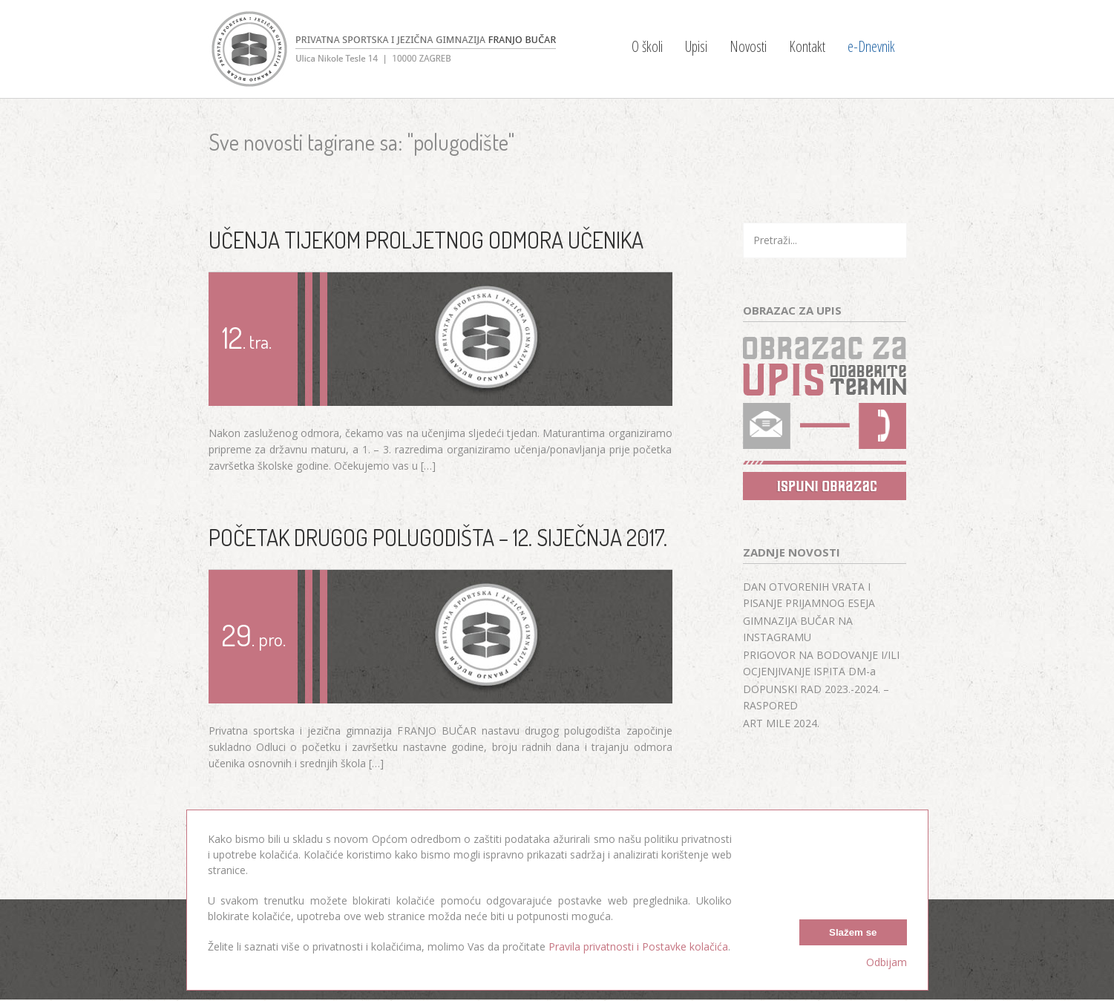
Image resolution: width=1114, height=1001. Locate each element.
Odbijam (886, 962)
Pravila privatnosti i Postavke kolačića (638, 946)
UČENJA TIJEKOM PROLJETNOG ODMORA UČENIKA (426, 240)
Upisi (696, 46)
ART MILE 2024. (781, 723)
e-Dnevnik (871, 46)
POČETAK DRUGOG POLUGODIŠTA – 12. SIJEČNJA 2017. (438, 537)
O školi (647, 46)
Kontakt (807, 46)
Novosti (748, 46)
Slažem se (853, 932)
